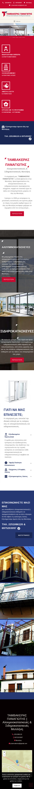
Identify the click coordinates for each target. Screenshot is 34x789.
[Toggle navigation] (17, 21)
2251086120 (8, 2)
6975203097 (19, 2)
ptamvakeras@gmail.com (19, 5)
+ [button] (4, 752)
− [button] (4, 755)
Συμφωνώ (17, 785)
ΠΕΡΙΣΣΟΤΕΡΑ (17, 213)
